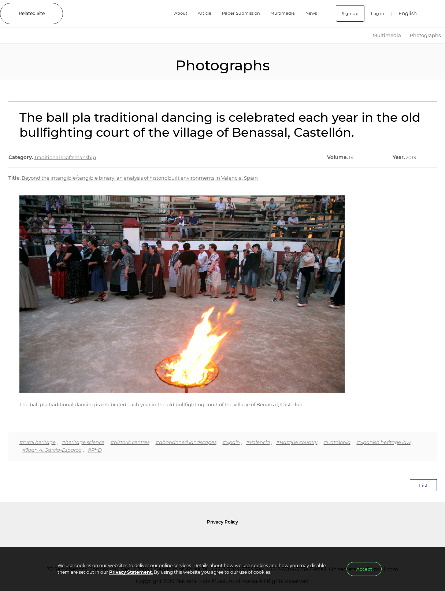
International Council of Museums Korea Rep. (302, 540)
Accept (364, 569)
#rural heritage (37, 442)
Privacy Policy (222, 522)
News (311, 13)
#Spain (231, 442)
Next (441, 61)
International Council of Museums (237, 540)
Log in (377, 13)
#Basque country (297, 442)
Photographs (425, 35)
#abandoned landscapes (186, 442)
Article (202, 13)
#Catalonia (337, 442)
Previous (4, 61)
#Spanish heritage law (384, 442)
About (177, 13)
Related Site (32, 13)
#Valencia (258, 442)
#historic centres (130, 442)
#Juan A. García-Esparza (52, 450)
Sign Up (349, 13)
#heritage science (83, 442)
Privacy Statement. (131, 572)
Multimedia (282, 13)
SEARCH (434, 13)
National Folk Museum (160, 540)
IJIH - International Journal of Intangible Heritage (116, 13)
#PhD (95, 450)
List (423, 485)
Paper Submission (239, 13)
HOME (361, 35)
